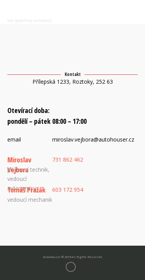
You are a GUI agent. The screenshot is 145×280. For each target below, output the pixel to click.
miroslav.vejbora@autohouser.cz (93, 139)
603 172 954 (67, 189)
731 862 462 (67, 159)
